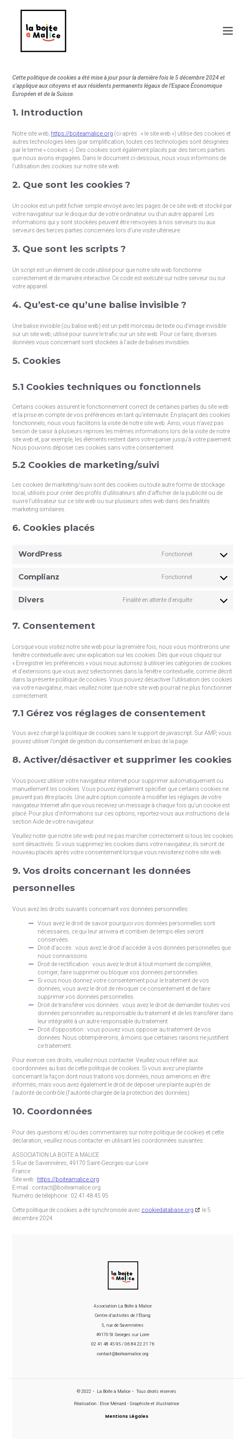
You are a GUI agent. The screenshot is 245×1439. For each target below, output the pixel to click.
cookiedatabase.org (167, 1210)
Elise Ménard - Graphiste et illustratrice (139, 1403)
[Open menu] (228, 31)
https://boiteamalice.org (82, 133)
